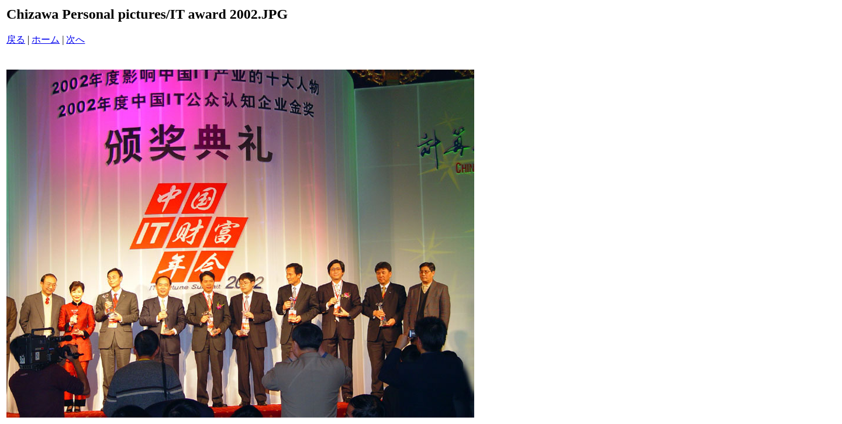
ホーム (46, 39)
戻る (15, 39)
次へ (75, 39)
